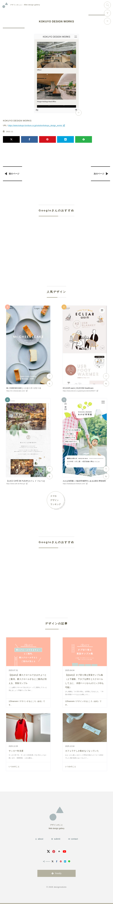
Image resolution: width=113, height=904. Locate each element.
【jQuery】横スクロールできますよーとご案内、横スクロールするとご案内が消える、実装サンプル (28, 679)
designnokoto (60, 887)
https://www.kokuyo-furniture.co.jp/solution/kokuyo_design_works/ (35, 125)
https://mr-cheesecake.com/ (15, 391)
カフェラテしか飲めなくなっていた (82, 751)
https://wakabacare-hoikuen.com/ (74, 483)
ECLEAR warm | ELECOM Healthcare (78, 388)
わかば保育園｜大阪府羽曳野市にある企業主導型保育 (84, 481)
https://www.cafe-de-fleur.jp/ (15, 483)
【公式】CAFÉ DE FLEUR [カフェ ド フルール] (25, 481)
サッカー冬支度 (16, 751)
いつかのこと (14, 767)
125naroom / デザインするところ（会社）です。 (27, 703)
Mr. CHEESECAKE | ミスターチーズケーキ (23, 388)
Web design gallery (25, 5)
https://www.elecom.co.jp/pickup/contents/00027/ (79, 391)
